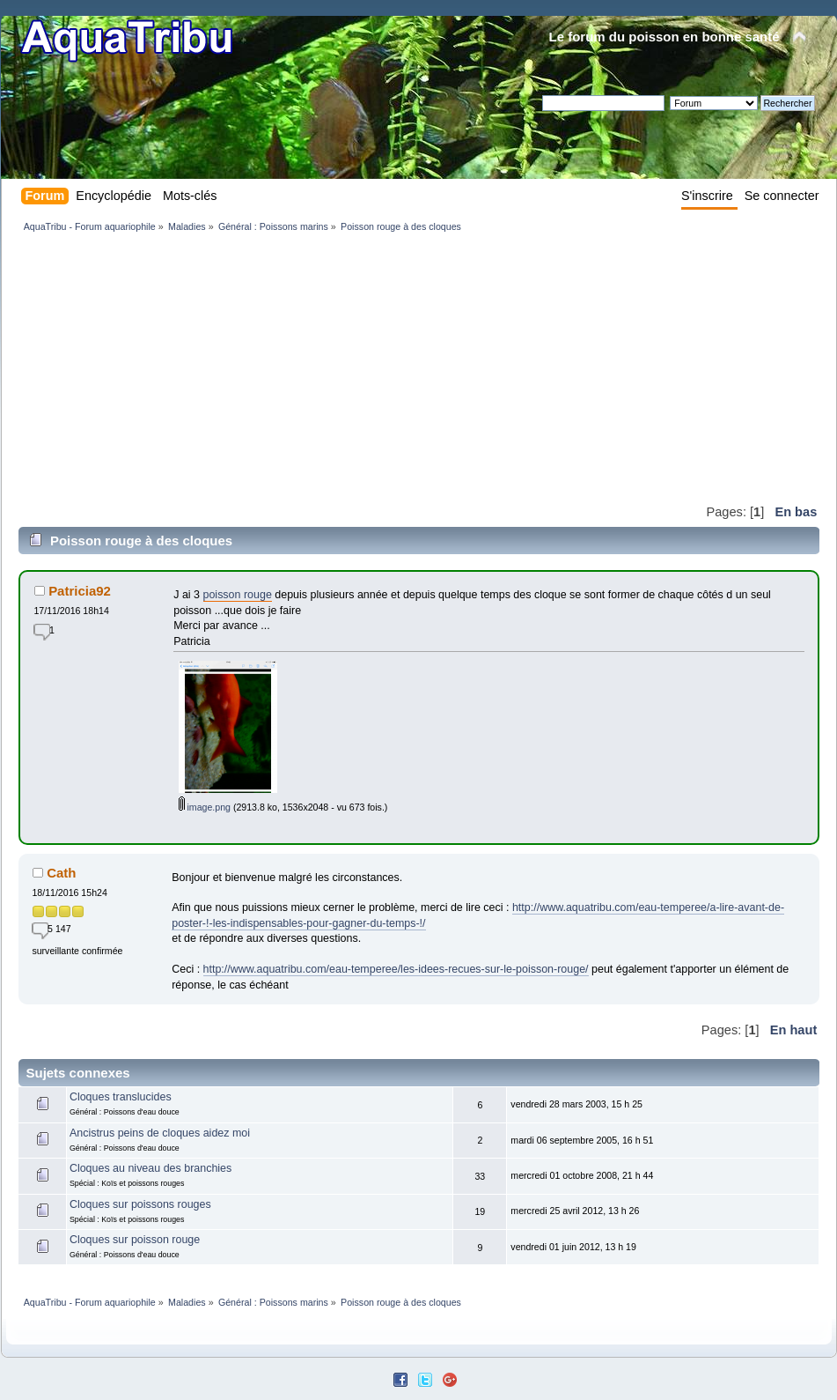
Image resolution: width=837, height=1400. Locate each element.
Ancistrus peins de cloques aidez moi (160, 1133)
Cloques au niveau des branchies (150, 1168)
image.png (205, 807)
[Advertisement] (259, 367)
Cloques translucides (121, 1097)
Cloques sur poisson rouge (135, 1239)
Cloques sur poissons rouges (140, 1204)
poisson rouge (237, 595)
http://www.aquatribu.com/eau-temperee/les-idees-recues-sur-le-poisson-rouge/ (396, 969)
